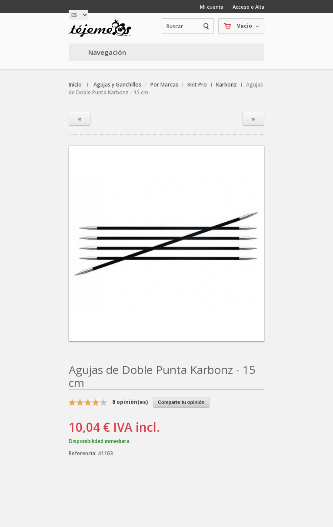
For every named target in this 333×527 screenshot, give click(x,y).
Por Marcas (164, 84)
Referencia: (83, 453)
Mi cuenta (211, 6)
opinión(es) (130, 402)
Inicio (75, 84)
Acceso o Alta (248, 6)
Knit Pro (197, 84)
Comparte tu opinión (181, 402)
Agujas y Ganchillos (117, 84)
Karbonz (226, 84)
